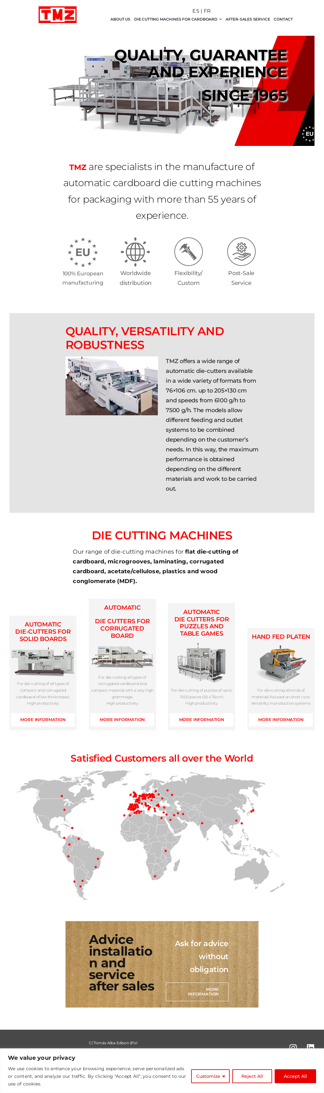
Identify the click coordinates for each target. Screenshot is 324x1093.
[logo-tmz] (58, 9)
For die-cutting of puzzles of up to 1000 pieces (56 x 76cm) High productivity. (201, 697)
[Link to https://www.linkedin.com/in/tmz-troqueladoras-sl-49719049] (310, 1048)
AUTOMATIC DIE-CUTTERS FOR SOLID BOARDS (43, 632)
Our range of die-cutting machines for (155, 566)
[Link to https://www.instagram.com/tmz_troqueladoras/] (293, 1048)
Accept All (295, 1076)
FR (207, 11)
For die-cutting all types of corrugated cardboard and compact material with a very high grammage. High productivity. (122, 690)
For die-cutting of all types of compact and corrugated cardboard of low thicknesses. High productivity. (43, 693)
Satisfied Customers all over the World (162, 758)
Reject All (252, 1076)
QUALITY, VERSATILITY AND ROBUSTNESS (144, 338)
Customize (208, 1076)
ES (195, 11)
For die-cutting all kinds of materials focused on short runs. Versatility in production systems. (281, 697)
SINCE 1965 (244, 95)
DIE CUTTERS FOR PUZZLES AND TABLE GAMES (201, 623)
